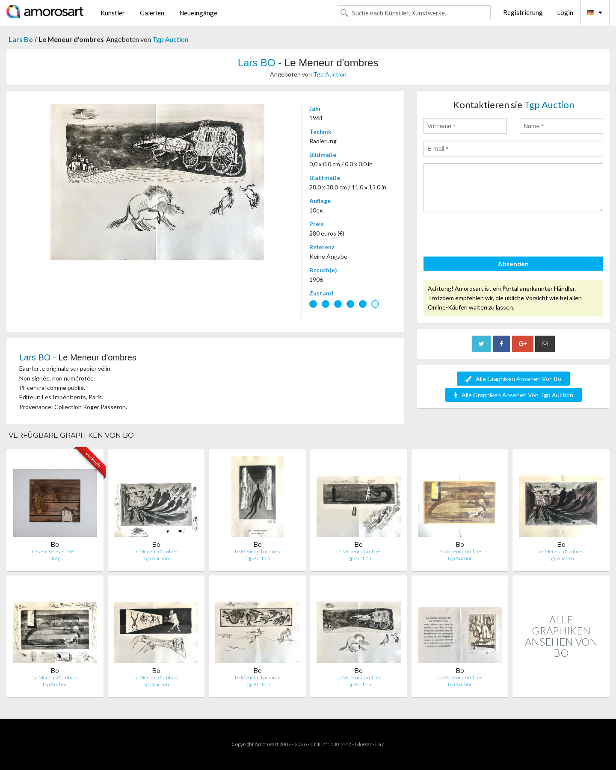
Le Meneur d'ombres (155, 551)
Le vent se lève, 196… (54, 551)
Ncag (54, 558)
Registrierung (523, 12)
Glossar (363, 744)
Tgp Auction (170, 39)
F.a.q (380, 744)
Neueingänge (198, 13)
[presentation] (489, 235)
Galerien (152, 13)
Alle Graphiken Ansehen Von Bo (513, 378)
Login (565, 12)
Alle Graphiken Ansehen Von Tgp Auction (513, 394)
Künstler (113, 13)
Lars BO (256, 62)
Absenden (513, 264)
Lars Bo (21, 39)
